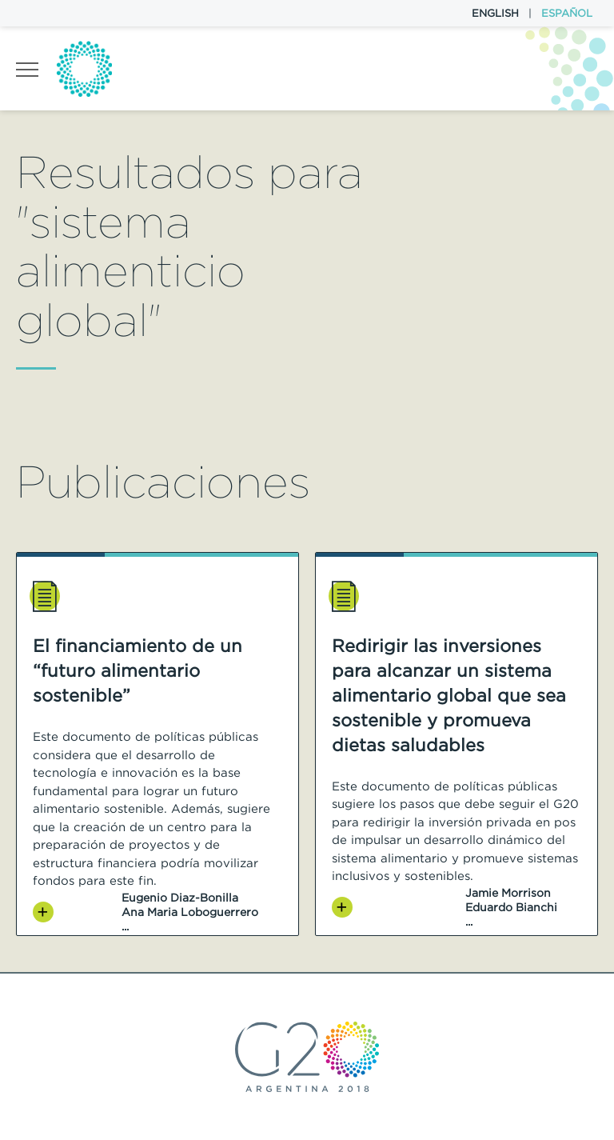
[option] (157, 744)
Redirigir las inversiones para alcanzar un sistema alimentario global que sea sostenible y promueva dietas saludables (449, 695)
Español (566, 13)
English (495, 13)
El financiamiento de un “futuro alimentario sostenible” (137, 670)
